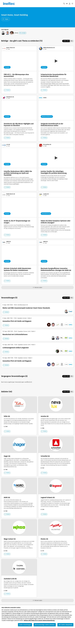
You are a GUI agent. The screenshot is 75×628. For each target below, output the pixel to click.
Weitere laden (37, 287)
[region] (37, 616)
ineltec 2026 (66, 41)
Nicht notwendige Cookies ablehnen (45, 624)
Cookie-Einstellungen (25, 624)
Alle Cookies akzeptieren (65, 624)
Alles (71, 41)
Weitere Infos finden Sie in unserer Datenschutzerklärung (39, 620)
